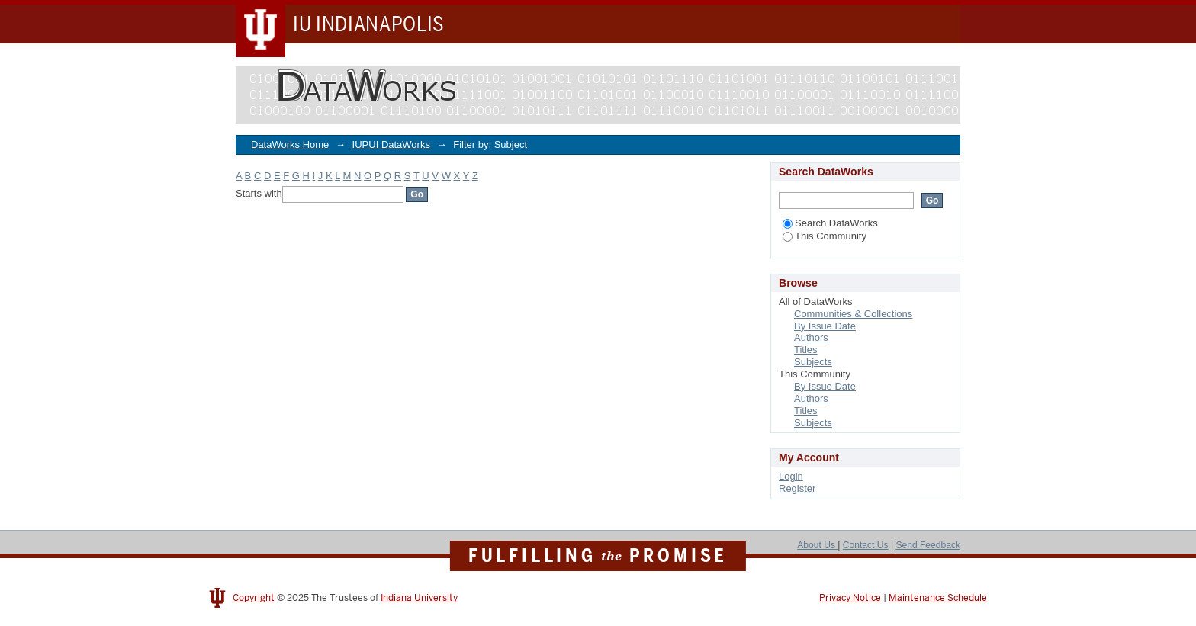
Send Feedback (927, 545)
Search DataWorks (830, 223)
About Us (817, 545)
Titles (806, 349)
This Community (824, 236)
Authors (811, 337)
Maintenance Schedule (938, 598)
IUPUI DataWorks (391, 144)
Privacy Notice (850, 598)
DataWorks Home (290, 144)
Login (791, 476)
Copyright (254, 598)
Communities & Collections (853, 313)
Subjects (813, 362)
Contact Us (866, 545)
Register (797, 488)
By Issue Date (825, 326)
